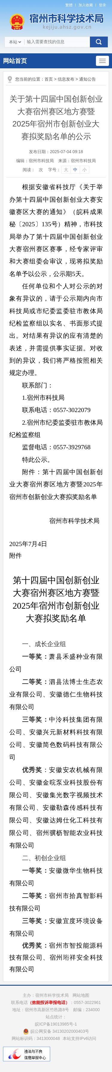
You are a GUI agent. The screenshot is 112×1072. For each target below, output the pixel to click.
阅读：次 (33, 169)
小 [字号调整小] (84, 169)
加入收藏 (86, 5)
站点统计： (56, 1016)
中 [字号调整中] (75, 169)
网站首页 (15, 61)
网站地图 (81, 995)
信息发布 (66, 79)
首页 (49, 79)
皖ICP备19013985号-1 (56, 1024)
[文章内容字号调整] (68, 169)
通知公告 (87, 79)
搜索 (99, 42)
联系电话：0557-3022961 (56, 1002)
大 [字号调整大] (66, 169)
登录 (102, 5)
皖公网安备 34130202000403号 (56, 1031)
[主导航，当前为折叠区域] (102, 61)
